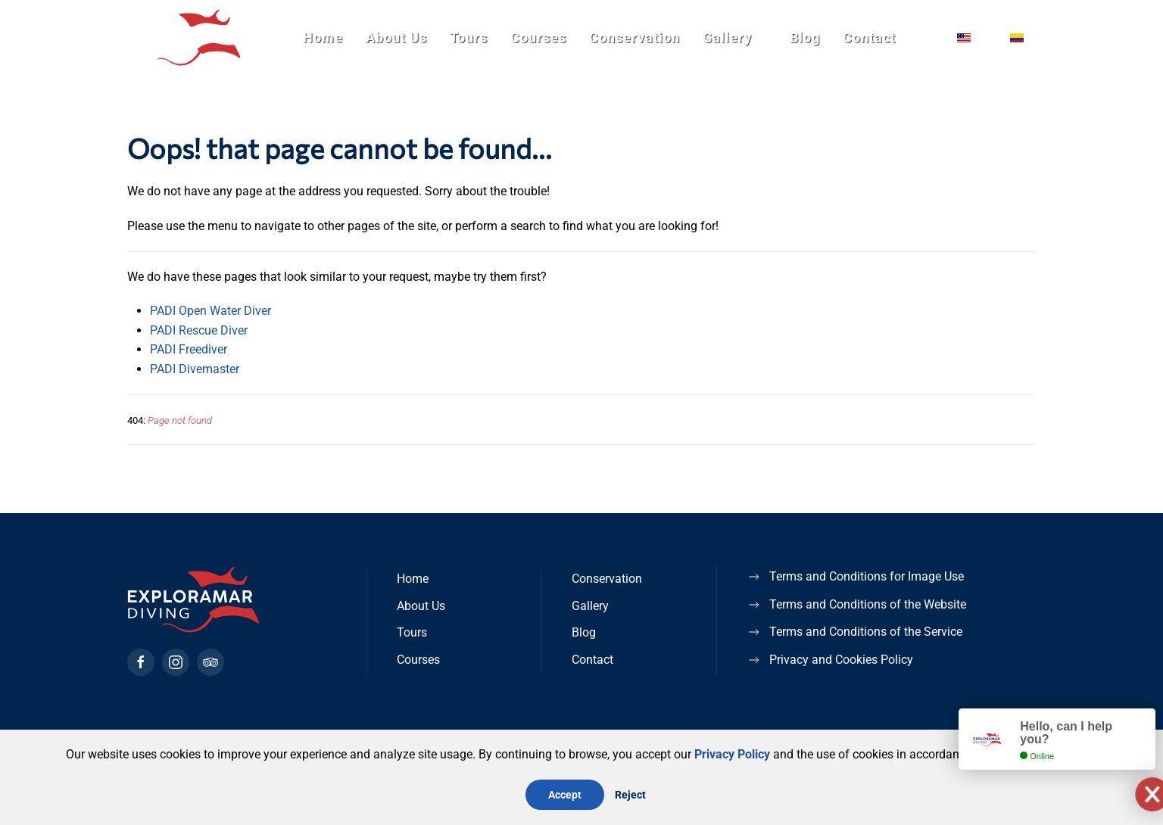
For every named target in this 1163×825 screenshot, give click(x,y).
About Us (396, 37)
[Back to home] (184, 38)
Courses (538, 37)
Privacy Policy (732, 754)
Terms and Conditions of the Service (854, 632)
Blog (805, 37)
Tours (469, 37)
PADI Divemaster (194, 369)
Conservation (634, 37)
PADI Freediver (188, 349)
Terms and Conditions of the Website (856, 604)
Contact (869, 37)
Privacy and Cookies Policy (830, 660)
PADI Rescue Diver (199, 330)
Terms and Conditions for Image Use (855, 576)
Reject (630, 795)
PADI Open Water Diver (210, 311)
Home (323, 37)
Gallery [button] (735, 37)
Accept (565, 795)
